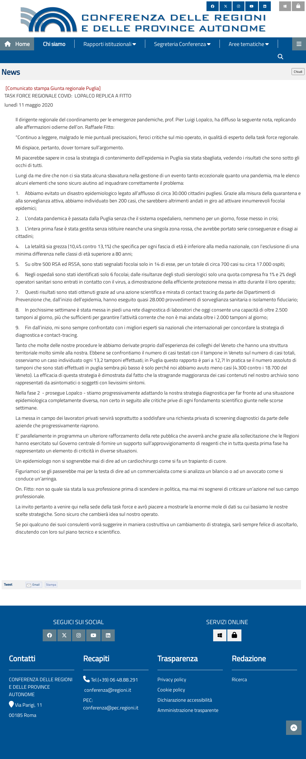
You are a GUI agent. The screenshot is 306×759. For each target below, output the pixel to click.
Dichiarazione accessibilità (184, 700)
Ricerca (239, 679)
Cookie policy (171, 689)
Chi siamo (54, 44)
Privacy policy (171, 679)
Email (36, 584)
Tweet (8, 584)
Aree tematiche (249, 44)
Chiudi (298, 71)
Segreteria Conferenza (182, 44)
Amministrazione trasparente (187, 710)
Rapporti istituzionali (109, 44)
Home (17, 44)
